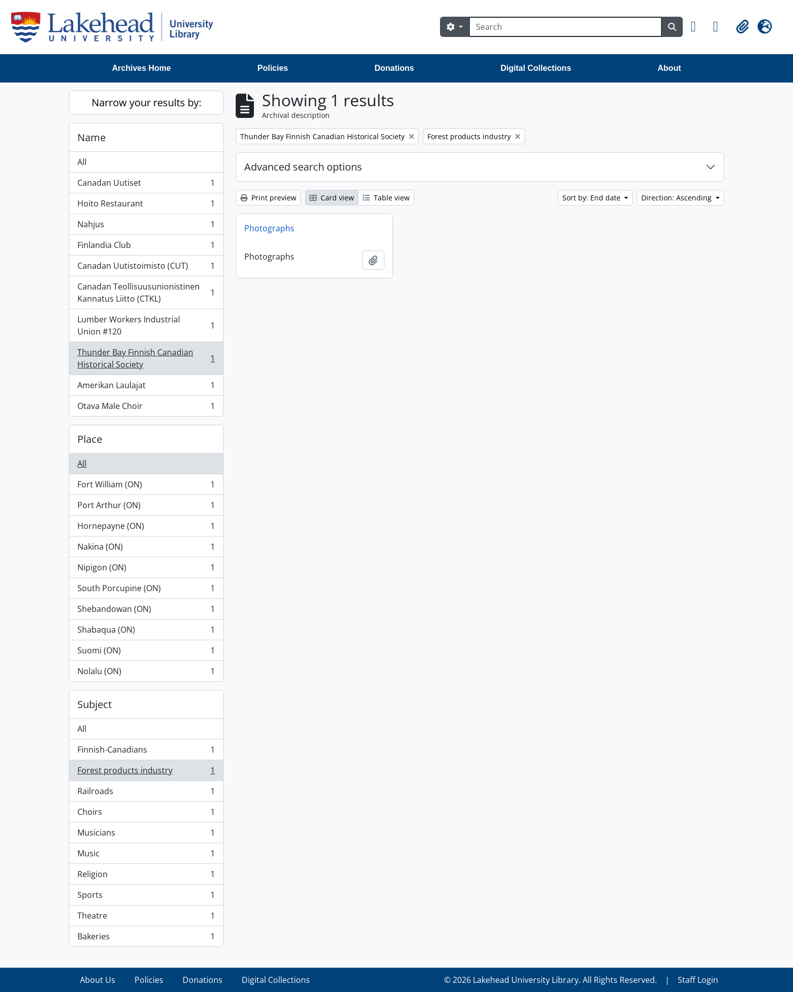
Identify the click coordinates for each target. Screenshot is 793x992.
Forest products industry (146, 772)
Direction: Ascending (677, 197)
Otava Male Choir (146, 408)
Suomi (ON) (146, 652)
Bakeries (146, 938)
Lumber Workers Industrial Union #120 (146, 325)
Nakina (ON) (146, 549)
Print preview (268, 197)
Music (146, 855)
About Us (97, 979)
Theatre (146, 918)
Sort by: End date (592, 197)
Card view (332, 197)
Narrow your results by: (146, 102)
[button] (698, 27)
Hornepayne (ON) (146, 528)
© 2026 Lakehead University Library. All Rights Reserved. (550, 979)
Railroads (146, 793)
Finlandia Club (146, 247)
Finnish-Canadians (146, 751)
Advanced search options (303, 167)
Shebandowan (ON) (146, 611)
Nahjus (146, 226)
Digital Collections (536, 68)
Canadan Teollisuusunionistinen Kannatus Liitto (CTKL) (146, 292)
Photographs (269, 228)
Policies (272, 68)
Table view (386, 197)
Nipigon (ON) (146, 569)
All (81, 162)
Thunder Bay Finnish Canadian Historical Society (146, 358)
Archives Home (141, 68)
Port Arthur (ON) (146, 507)
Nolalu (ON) (146, 673)
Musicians (146, 834)
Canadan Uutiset (146, 185)
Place (89, 439)
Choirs (146, 814)
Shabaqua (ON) (146, 632)
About (669, 68)
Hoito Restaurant (146, 205)
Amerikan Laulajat (146, 387)
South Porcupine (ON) (146, 590)
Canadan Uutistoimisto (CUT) (146, 268)
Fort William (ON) (146, 486)
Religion (146, 876)
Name (91, 137)
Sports (146, 897)
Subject (94, 704)
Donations (394, 68)
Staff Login (698, 979)
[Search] (565, 27)
